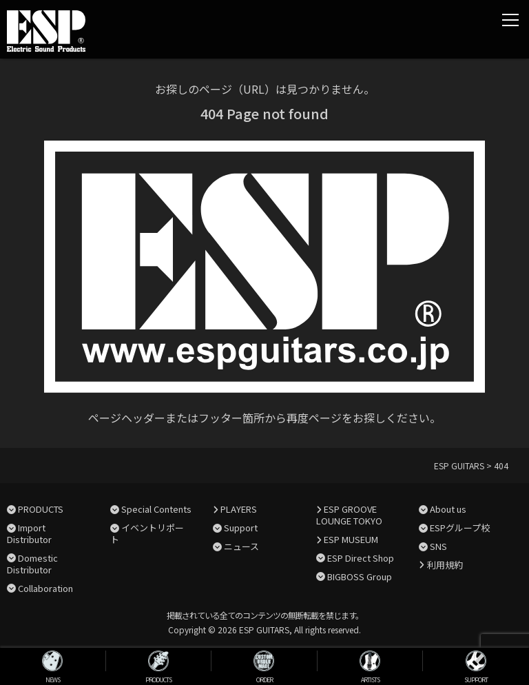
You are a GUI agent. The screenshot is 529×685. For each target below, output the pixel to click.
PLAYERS (238, 508)
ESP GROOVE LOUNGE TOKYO (349, 514)
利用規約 (445, 564)
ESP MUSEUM (351, 539)
